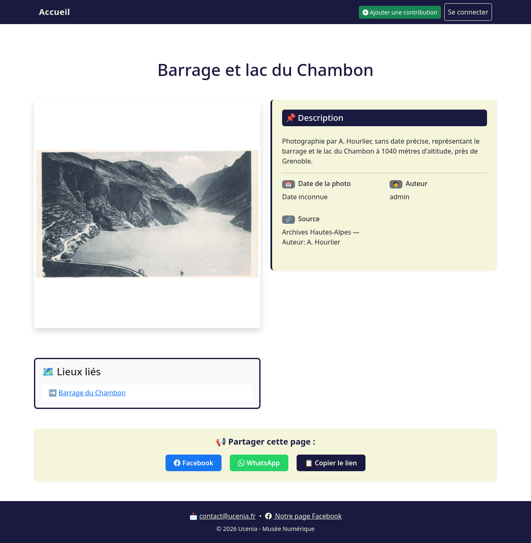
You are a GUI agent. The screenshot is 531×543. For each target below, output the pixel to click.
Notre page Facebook (303, 516)
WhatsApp (259, 462)
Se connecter (468, 12)
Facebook (193, 462)
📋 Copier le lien (331, 462)
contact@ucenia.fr (227, 516)
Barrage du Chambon (92, 392)
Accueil (54, 11)
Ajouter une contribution (400, 12)
